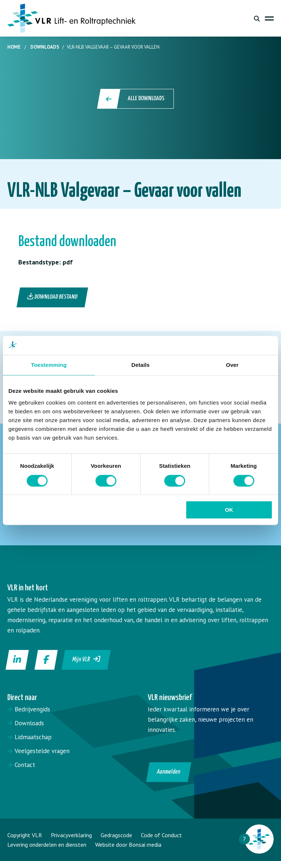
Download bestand (52, 296)
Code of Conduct (161, 835)
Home (13, 47)
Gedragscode (116, 835)
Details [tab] (140, 365)
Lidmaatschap (33, 737)
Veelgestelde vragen (42, 751)
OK (229, 510)
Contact (25, 765)
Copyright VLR (24, 835)
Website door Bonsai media (128, 844)
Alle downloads (136, 99)
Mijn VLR (86, 659)
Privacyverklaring (71, 835)
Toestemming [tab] (49, 365)
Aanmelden (169, 772)
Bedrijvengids (32, 709)
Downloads (44, 47)
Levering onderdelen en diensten (46, 844)
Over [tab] (232, 365)
